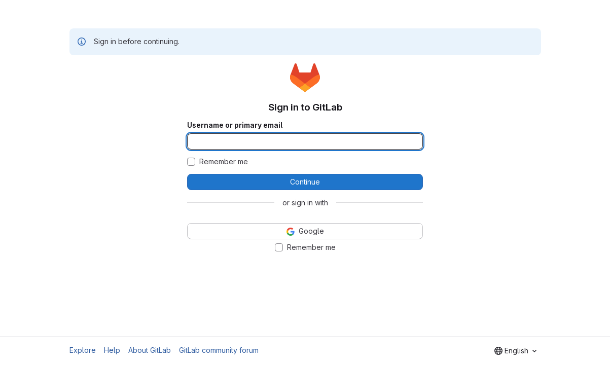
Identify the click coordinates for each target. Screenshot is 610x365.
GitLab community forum (219, 350)
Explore (82, 350)
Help (112, 350)
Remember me (223, 162)
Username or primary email (234, 125)
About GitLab (149, 350)
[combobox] (515, 351)
